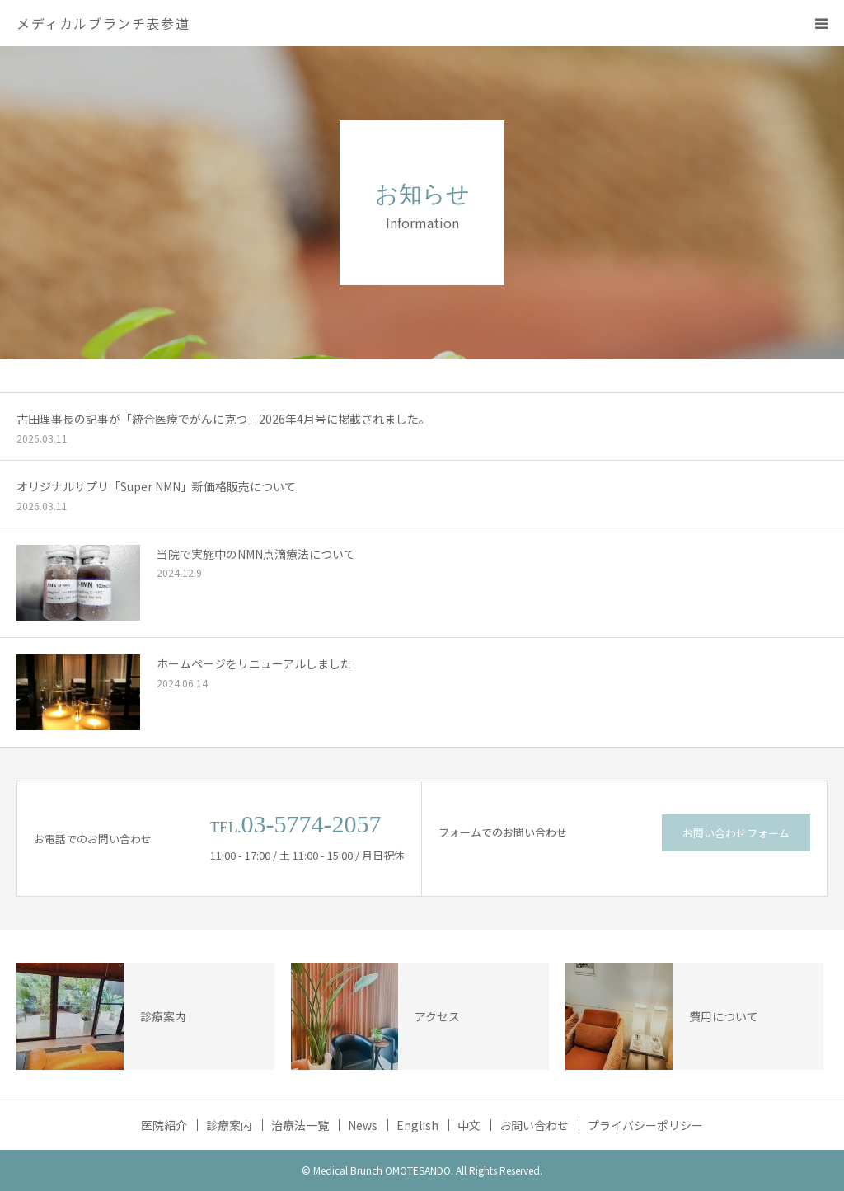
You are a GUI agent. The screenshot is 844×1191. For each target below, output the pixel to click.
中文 (469, 1125)
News (362, 1125)
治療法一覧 (300, 1125)
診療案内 (229, 1125)
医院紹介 (164, 1125)
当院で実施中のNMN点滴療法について (256, 554)
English (417, 1125)
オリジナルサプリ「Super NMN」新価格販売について (156, 486)
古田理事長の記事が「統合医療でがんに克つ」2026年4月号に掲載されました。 (223, 418)
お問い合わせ (534, 1125)
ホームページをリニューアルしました (254, 663)
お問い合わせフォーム (736, 833)
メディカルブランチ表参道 (103, 23)
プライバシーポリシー (645, 1125)
